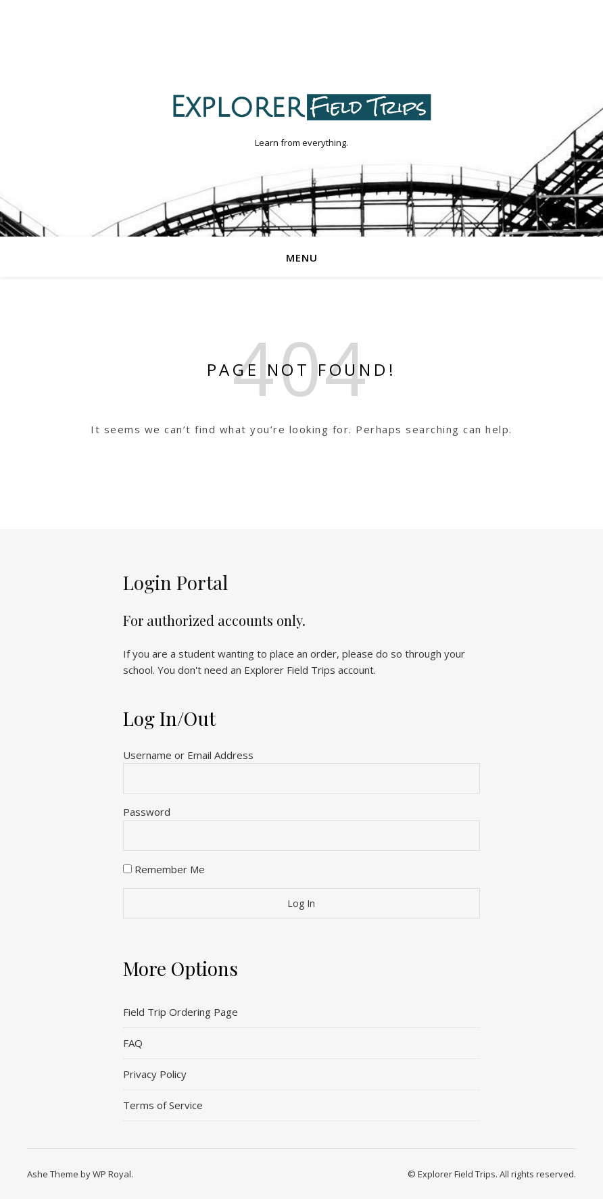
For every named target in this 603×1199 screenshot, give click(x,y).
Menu (302, 257)
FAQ (133, 1043)
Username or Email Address (188, 755)
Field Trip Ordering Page (180, 1012)
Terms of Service (163, 1105)
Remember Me (164, 869)
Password (146, 811)
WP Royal (112, 1174)
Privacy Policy (155, 1074)
